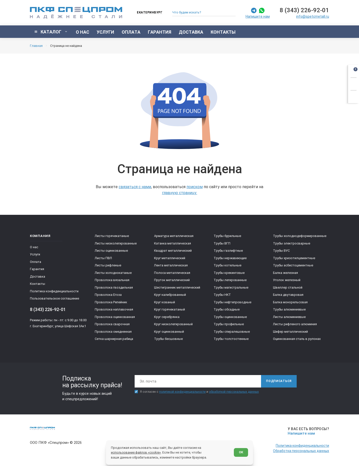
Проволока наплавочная (114, 309)
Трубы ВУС (281, 250)
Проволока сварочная (112, 324)
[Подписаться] (279, 381)
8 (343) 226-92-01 (304, 10)
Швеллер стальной (287, 287)
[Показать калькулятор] (354, 96)
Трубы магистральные (231, 287)
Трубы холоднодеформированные (299, 236)
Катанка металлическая (172, 243)
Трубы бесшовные (168, 339)
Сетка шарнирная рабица (114, 339)
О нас (34, 247)
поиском (194, 186)
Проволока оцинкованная (115, 317)
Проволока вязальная (112, 280)
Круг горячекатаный (169, 309)
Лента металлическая (171, 265)
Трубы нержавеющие (230, 258)
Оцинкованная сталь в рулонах (297, 339)
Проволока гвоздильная (114, 287)
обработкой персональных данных (234, 391)
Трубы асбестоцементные (293, 265)
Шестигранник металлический (177, 287)
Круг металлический (169, 258)
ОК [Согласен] (241, 452)
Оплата (35, 262)
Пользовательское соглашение (54, 298)
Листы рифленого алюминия (295, 324)
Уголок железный (286, 280)
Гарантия (37, 269)
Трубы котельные (227, 265)
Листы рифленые (108, 265)
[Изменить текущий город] (147, 13)
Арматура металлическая (173, 236)
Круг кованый (164, 302)
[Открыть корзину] (354, 70)
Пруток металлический (172, 280)
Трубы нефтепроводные (232, 302)
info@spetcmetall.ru (312, 16)
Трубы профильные (229, 324)
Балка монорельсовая (290, 302)
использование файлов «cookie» (136, 452)
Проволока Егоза (108, 295)
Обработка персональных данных (301, 451)
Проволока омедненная (113, 331)
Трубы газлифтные (228, 250)
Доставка (37, 276)
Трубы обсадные (227, 309)
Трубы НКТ (222, 295)
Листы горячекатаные (112, 236)
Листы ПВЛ (103, 258)
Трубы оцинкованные (230, 317)
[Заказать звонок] (354, 83)
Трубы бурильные (227, 236)
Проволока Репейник (111, 302)
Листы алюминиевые (289, 317)
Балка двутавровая (288, 295)
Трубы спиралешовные (232, 331)
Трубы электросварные (291, 243)
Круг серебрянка (167, 317)
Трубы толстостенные (231, 339)
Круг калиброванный (170, 295)
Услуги (35, 254)
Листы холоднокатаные (113, 273)
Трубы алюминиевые (289, 309)
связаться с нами (135, 186)
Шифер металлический (290, 331)
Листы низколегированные (116, 243)
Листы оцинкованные (111, 250)
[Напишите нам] (307, 431)
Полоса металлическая (172, 273)
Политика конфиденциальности (54, 291)
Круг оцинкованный (169, 331)
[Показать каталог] (51, 31)
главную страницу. (179, 192)
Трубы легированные (230, 280)
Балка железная (285, 273)
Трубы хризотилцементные (294, 258)
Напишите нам (258, 16)
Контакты (37, 284)
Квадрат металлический (173, 250)
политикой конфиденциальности (182, 391)
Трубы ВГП (222, 243)
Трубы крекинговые (229, 273)
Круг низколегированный (173, 324)
